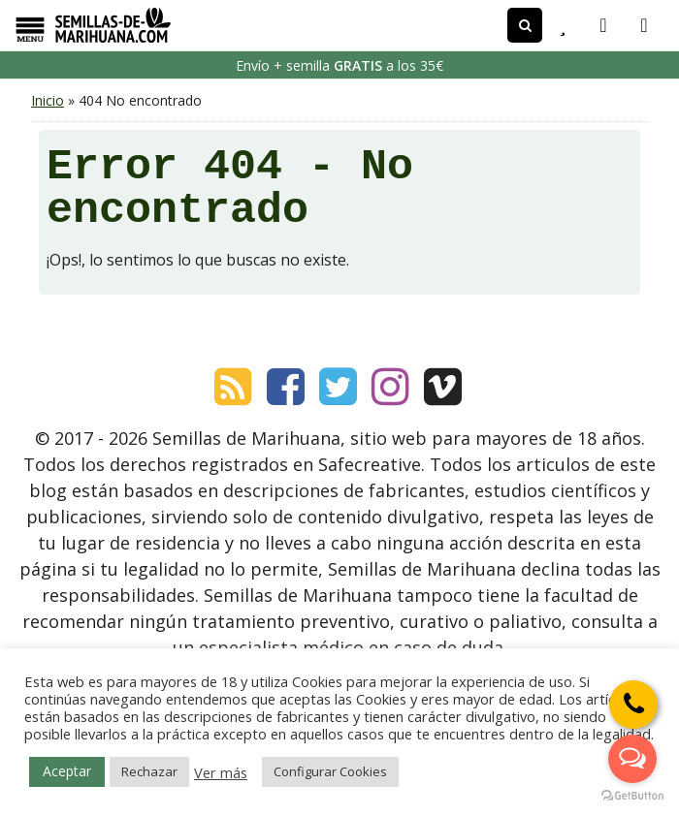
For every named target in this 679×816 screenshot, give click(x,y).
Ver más (220, 772)
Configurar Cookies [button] (330, 771)
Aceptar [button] (67, 771)
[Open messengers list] (632, 759)
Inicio (47, 100)
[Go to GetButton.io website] (632, 796)
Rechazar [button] (149, 771)
